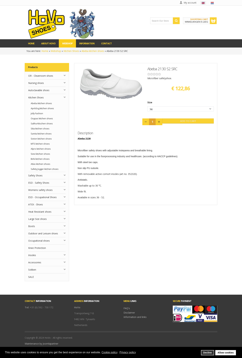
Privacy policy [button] (127, 352)
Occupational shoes (39, 240)
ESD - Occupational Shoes (42, 197)
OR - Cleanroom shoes (40, 75)
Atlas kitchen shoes (40, 164)
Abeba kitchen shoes (93, 51)
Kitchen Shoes (71, 51)
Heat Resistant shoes (39, 211)
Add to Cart (188, 120)
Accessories (34, 262)
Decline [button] (207, 352)
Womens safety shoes (40, 190)
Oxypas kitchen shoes (42, 118)
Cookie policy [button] (109, 352)
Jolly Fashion (37, 113)
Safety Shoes (35, 175)
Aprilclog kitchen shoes (42, 108)
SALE (31, 276)
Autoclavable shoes (38, 90)
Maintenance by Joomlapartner (41, 343)
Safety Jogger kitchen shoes (44, 169)
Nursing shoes (36, 83)
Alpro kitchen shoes (41, 148)
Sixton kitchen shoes (41, 138)
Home (45, 51)
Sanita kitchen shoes (41, 133)
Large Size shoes (37, 219)
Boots (31, 226)
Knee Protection (37, 248)
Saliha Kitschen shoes (42, 123)
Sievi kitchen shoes (40, 153)
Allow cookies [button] (226, 352)
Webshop (56, 51)
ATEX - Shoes (35, 204)
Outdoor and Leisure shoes (43, 233)
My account (190, 2)
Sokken (32, 269)
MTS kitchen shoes (40, 143)
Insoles (32, 255)
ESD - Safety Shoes (38, 182)
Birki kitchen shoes (40, 159)
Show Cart (213, 20)
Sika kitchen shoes (40, 128)
